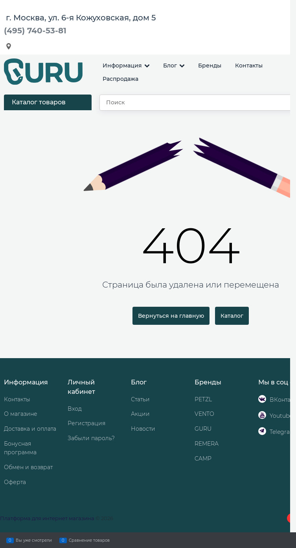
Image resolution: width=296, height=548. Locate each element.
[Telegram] (262, 431)
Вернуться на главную (171, 315)
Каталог (232, 315)
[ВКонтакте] (262, 399)
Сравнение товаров (89, 540)
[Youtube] (262, 415)
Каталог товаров (39, 102)
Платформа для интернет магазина (47, 518)
